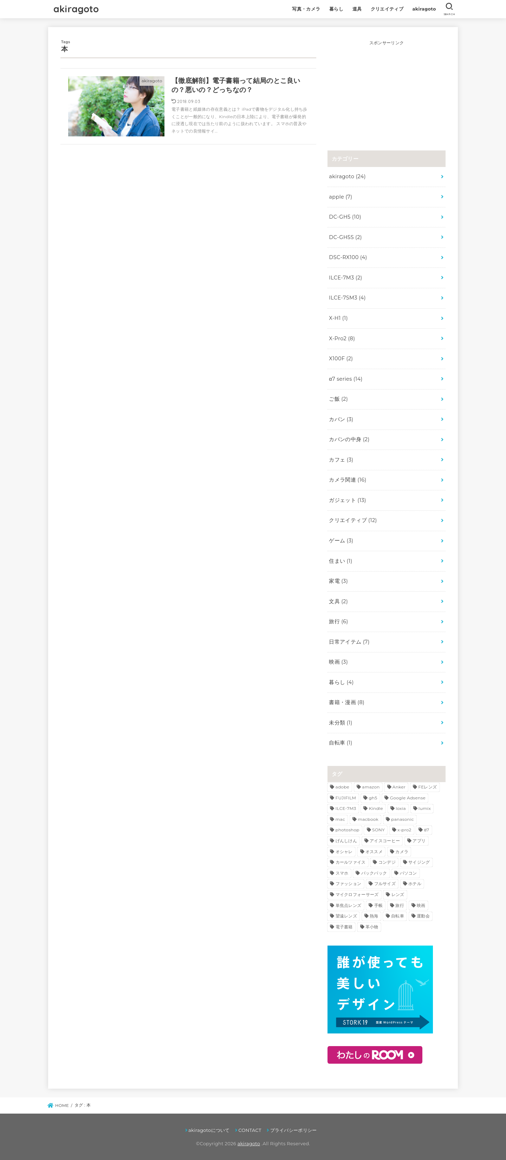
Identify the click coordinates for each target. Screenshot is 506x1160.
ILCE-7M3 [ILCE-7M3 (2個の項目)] (346, 808)
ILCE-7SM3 (347, 298)
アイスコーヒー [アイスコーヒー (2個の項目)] (385, 840)
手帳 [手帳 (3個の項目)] (378, 905)
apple (340, 197)
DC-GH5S (345, 237)
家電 (338, 581)
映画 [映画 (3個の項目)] (421, 905)
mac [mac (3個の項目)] (340, 819)
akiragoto (76, 9)
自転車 (340, 743)
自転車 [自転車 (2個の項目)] (397, 916)
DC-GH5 (345, 217)
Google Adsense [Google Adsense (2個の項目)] (408, 797)
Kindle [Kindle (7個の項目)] (376, 808)
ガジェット (347, 500)
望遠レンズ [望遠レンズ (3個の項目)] (346, 916)
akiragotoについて (209, 1130)
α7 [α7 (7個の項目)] (426, 829)
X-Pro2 (342, 338)
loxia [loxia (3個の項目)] (401, 808)
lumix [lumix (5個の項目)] (425, 808)
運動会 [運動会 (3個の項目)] (423, 916)
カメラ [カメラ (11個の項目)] (401, 851)
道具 (357, 9)
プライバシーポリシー (293, 1130)
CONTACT (249, 1130)
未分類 (340, 723)
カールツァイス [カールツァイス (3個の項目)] (351, 862)
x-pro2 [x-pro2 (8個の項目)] (404, 829)
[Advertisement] (386, 90)
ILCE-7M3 (345, 278)
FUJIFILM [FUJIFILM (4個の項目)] (346, 797)
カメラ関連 (347, 480)
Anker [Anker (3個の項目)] (399, 787)
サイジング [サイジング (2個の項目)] (419, 862)
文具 (338, 601)
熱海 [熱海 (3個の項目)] (374, 916)
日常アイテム (349, 642)
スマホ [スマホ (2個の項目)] (342, 873)
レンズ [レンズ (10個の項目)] (397, 894)
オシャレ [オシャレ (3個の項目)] (344, 851)
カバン (341, 419)
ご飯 (338, 399)
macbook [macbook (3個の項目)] (368, 819)
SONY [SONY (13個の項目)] (378, 829)
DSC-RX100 (348, 257)
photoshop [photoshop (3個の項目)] (347, 829)
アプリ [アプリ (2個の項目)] (419, 840)
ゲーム (341, 540)
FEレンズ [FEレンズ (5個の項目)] (427, 787)
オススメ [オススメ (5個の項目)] (374, 851)
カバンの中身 (349, 439)
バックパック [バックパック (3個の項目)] (374, 873)
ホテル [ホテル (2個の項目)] (414, 883)
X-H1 (338, 318)
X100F (341, 358)
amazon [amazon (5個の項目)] (370, 787)
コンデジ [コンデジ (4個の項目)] (387, 862)
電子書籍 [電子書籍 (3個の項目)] (344, 926)
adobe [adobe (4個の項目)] (343, 787)
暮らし (336, 9)
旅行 (338, 621)
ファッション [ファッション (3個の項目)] (349, 883)
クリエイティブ (387, 9)
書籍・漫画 (346, 702)
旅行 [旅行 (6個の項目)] (399, 905)
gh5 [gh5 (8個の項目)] (373, 797)
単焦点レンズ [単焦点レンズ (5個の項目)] (349, 905)
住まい (340, 561)
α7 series (345, 379)
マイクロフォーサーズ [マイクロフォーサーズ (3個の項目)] (357, 894)
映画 (338, 662)
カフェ (341, 460)
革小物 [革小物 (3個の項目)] (371, 926)
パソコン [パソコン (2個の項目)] (408, 873)
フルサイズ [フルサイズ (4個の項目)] (385, 883)
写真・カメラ (306, 9)
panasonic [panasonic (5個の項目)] (402, 819)
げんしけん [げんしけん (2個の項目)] (346, 840)
